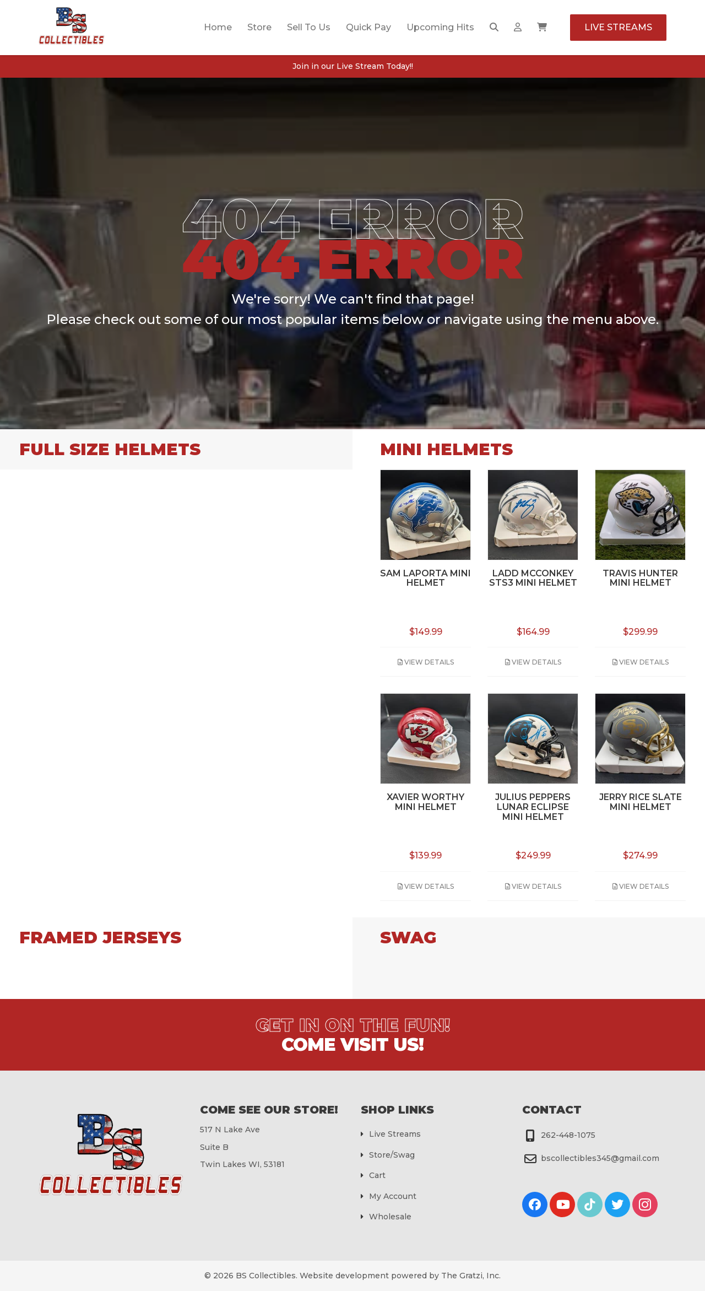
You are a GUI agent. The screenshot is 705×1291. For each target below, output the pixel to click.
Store (259, 27)
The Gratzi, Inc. (471, 1276)
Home (218, 27)
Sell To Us (308, 27)
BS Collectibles (266, 1276)
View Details (426, 662)
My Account (392, 1196)
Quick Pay (368, 27)
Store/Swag (392, 1155)
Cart (377, 1175)
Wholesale (390, 1217)
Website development (344, 1276)
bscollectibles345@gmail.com (600, 1158)
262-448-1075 (568, 1135)
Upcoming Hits (440, 27)
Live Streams (618, 27)
